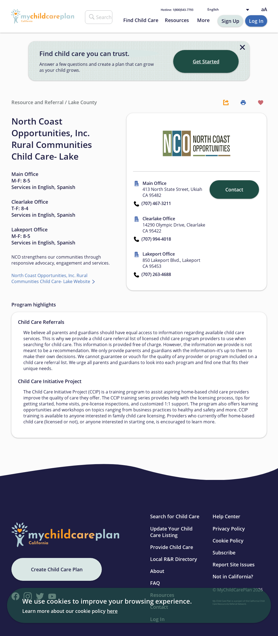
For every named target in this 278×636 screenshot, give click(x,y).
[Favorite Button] (258, 102)
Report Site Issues (234, 564)
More (203, 20)
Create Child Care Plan (57, 569)
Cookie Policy (228, 540)
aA (264, 9)
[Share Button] (223, 102)
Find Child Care (140, 20)
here (112, 611)
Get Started (206, 61)
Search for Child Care (174, 516)
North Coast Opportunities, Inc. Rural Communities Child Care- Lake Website (51, 278)
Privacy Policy (229, 528)
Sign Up (230, 21)
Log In (256, 21)
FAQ (155, 583)
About (157, 571)
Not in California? (233, 576)
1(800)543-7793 (177, 10)
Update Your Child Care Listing (171, 531)
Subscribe (224, 552)
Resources (177, 20)
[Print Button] (240, 102)
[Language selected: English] (229, 9)
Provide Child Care (171, 547)
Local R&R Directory (173, 559)
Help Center (226, 516)
